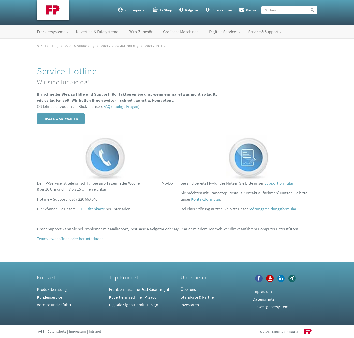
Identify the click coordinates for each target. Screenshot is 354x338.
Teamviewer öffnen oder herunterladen (70, 238)
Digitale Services (225, 31)
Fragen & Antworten (60, 119)
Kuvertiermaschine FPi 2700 (132, 297)
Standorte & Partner (198, 297)
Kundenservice (49, 297)
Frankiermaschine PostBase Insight (139, 289)
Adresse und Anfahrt (54, 304)
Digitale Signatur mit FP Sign (133, 304)
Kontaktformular (205, 199)
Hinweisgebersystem (270, 306)
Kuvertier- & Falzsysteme (98, 31)
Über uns (188, 289)
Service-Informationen (115, 46)
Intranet (95, 331)
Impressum (262, 291)
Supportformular (278, 183)
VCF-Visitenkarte (90, 209)
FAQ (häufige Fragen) (121, 106)
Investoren (190, 304)
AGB (41, 331)
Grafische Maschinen (182, 31)
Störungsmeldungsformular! (273, 209)
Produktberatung (52, 289)
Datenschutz (263, 299)
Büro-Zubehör (142, 31)
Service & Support (265, 31)
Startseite (46, 46)
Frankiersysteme (53, 31)
